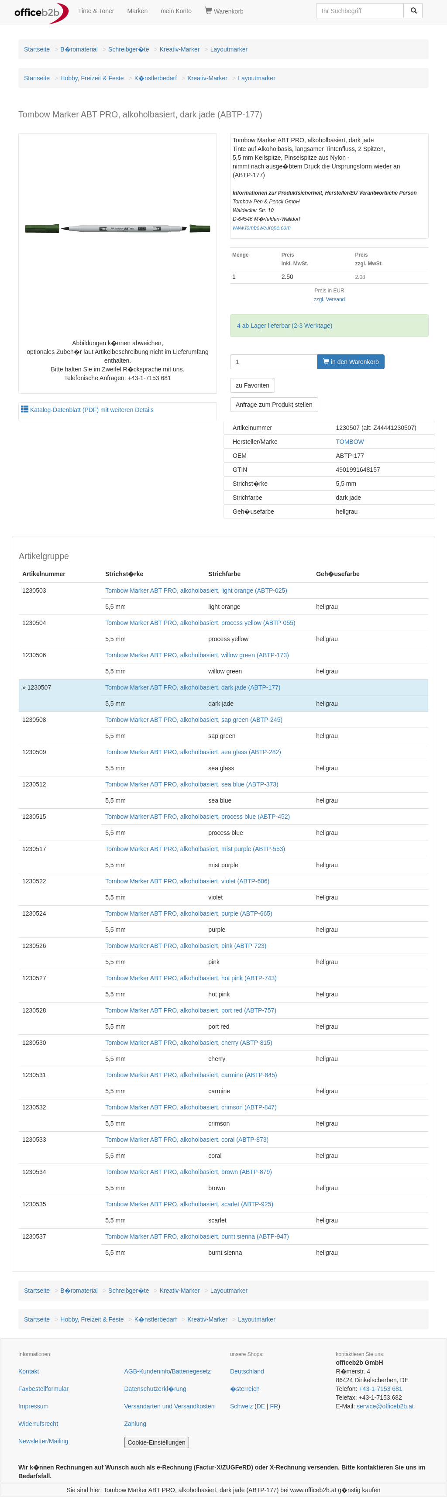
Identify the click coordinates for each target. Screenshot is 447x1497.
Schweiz (241, 1406)
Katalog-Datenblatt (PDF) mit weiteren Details (87, 409)
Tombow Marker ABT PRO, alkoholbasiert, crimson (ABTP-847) (191, 1107)
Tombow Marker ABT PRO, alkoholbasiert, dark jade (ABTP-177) (192, 687)
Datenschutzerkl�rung (155, 1388)
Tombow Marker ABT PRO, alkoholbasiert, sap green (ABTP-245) (193, 719)
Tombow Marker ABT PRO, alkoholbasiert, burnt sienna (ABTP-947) (197, 1236)
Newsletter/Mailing (43, 1441)
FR (274, 1406)
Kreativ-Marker (180, 49)
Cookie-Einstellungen (157, 1442)
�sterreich (245, 1388)
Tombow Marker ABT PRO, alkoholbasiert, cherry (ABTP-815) (188, 1042)
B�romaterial (79, 49)
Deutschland (247, 1371)
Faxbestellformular (43, 1388)
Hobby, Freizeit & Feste (92, 78)
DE (261, 1406)
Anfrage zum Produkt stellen (274, 404)
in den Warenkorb (351, 361)
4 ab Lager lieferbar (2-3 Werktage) (284, 325)
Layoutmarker (229, 49)
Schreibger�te (128, 49)
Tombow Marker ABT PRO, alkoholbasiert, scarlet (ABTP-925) (189, 1204)
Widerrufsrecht (38, 1423)
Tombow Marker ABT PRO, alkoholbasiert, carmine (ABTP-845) (191, 1074)
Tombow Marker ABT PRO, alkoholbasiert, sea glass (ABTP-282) (193, 751)
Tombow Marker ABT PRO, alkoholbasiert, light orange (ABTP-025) (196, 590)
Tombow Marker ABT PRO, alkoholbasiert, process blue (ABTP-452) (197, 816)
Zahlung (135, 1423)
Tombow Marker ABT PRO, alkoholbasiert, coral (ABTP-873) (186, 1139)
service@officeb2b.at (385, 1406)
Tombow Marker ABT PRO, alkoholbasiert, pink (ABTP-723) (185, 945)
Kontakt (28, 1371)
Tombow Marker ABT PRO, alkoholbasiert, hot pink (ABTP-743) (191, 978)
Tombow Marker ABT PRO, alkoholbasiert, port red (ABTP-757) (190, 1010)
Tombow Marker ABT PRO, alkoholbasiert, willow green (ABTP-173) (197, 655)
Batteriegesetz (191, 1371)
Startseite (37, 49)
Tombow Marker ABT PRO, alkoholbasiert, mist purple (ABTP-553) (195, 848)
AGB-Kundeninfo (147, 1371)
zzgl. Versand (329, 299)
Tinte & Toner (96, 10)
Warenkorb (224, 11)
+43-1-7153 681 (380, 1388)
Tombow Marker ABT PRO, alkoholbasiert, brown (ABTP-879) (188, 1171)
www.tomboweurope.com (262, 228)
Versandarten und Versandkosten (169, 1406)
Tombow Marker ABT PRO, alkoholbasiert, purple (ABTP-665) (188, 913)
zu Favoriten (252, 385)
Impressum (33, 1406)
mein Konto (176, 10)
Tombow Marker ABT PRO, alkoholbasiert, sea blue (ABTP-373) (192, 784)
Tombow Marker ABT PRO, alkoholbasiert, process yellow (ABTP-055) (200, 622)
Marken (137, 10)
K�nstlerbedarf (155, 78)
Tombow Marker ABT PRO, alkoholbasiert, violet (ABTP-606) (187, 881)
